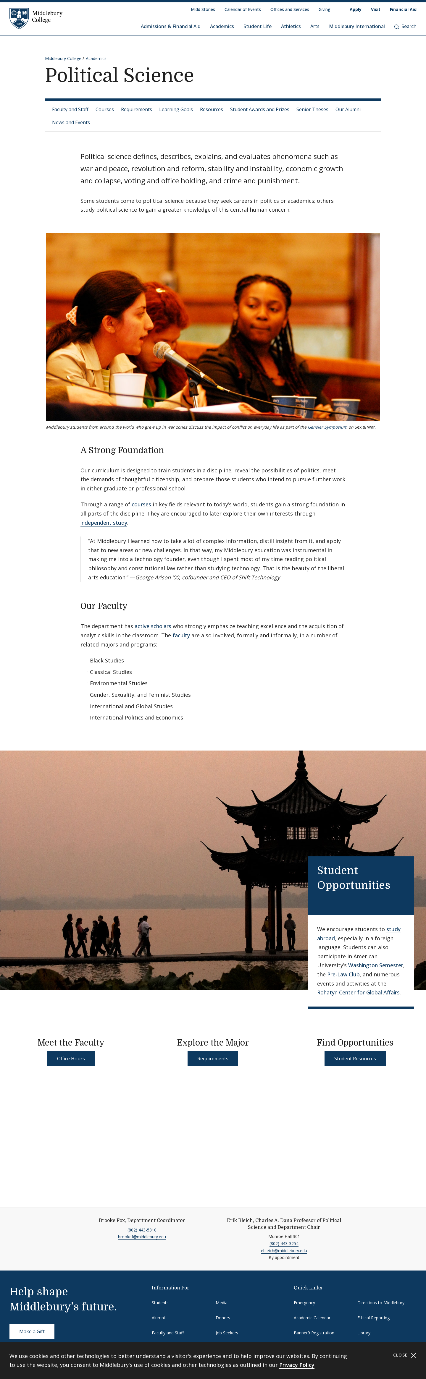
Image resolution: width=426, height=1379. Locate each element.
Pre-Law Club (343, 974)
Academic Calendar (312, 1317)
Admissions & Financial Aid (171, 26)
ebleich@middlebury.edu (284, 1250)
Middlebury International (357, 26)
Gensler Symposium (327, 427)
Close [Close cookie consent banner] (405, 1355)
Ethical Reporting (373, 1317)
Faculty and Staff (70, 109)
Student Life (257, 26)
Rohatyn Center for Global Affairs (358, 992)
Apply (356, 9)
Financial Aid (403, 9)
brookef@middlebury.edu (142, 1236)
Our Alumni (348, 109)
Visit (375, 9)
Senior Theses (312, 109)
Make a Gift (32, 1331)
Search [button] (405, 26)
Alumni (158, 1317)
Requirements (136, 109)
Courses (105, 109)
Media (221, 1302)
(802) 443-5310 (142, 1230)
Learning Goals (176, 109)
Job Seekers (227, 1333)
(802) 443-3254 (284, 1243)
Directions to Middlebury (380, 1302)
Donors (223, 1317)
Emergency (304, 1302)
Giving (324, 9)
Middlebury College (63, 58)
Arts (315, 26)
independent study (103, 522)
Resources (211, 109)
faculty (181, 635)
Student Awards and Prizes (259, 109)
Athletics (291, 26)
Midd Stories (203, 9)
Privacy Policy (296, 1364)
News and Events (71, 122)
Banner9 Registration (314, 1333)
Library (363, 1333)
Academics (222, 26)
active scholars (153, 626)
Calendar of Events (243, 9)
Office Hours (71, 1058)
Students (160, 1302)
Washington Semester (375, 965)
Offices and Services (289, 9)
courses (141, 504)
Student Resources (355, 1058)
